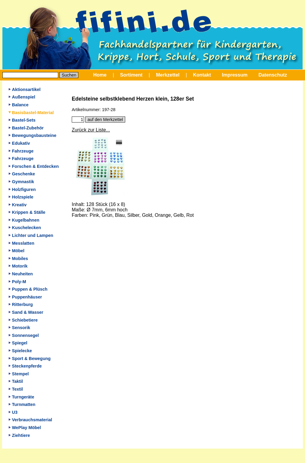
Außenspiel (21, 97)
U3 (12, 412)
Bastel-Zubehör (26, 128)
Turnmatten (21, 404)
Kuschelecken (24, 227)
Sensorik (19, 327)
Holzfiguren (22, 189)
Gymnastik (21, 181)
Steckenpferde (25, 366)
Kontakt (202, 74)
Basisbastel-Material (31, 112)
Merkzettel (168, 74)
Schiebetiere (23, 320)
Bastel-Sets (21, 120)
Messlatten (21, 243)
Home (100, 74)
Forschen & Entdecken (33, 166)
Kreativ (17, 204)
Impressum (234, 74)
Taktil (15, 381)
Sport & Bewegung (29, 358)
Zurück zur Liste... (91, 129)
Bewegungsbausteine (32, 135)
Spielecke (20, 350)
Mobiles (18, 258)
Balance (18, 104)
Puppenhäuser (25, 297)
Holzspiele (20, 197)
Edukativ (19, 143)
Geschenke (21, 173)
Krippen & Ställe (26, 212)
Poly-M (17, 281)
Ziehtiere (19, 435)
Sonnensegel (23, 335)
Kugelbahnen (23, 220)
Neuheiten (20, 273)
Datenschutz (272, 74)
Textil (15, 389)
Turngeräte (21, 397)
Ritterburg (20, 304)
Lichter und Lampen (30, 235)
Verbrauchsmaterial (30, 419)
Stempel (18, 373)
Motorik (18, 266)
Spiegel (17, 342)
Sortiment (131, 74)
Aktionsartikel (24, 89)
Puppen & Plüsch (27, 289)
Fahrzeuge (21, 151)
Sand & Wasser (25, 312)
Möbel (16, 250)
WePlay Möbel (24, 427)
